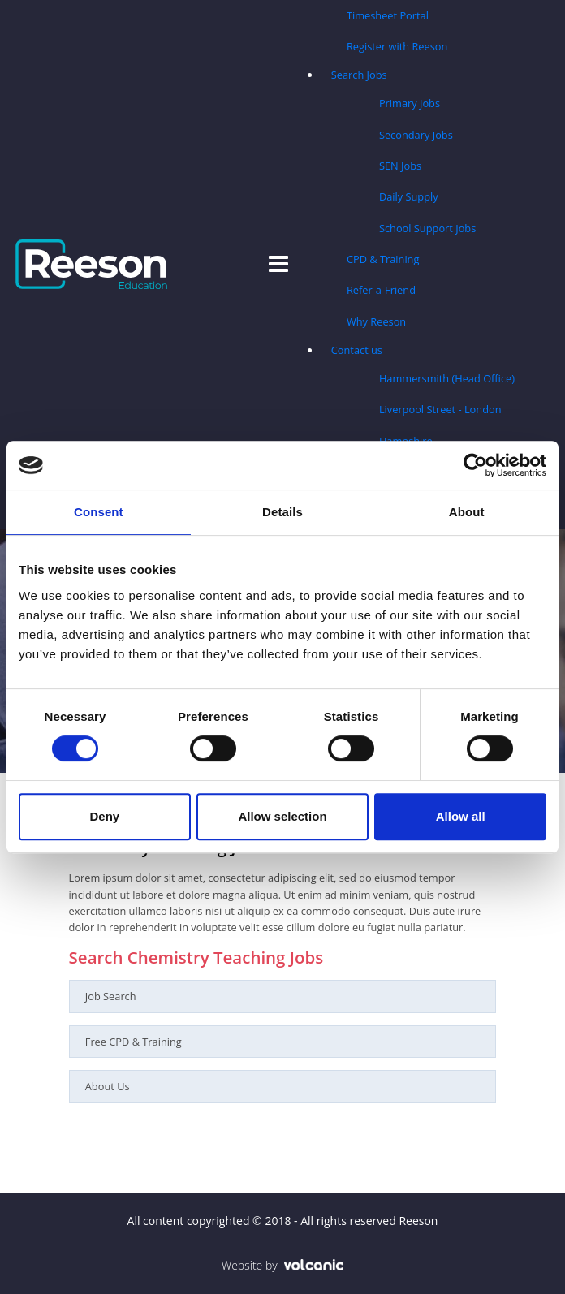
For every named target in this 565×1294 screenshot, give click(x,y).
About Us (107, 1086)
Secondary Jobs (416, 134)
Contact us (356, 350)
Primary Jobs (409, 103)
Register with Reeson (397, 46)
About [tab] (467, 512)
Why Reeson (376, 321)
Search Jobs (359, 74)
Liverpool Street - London (440, 409)
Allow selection (282, 816)
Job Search (110, 996)
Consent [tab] (98, 512)
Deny (104, 816)
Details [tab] (282, 512)
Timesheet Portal (388, 15)
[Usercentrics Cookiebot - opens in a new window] (475, 465)
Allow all (460, 816)
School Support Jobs (427, 228)
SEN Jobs (400, 165)
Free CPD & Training (133, 1041)
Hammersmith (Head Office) (447, 378)
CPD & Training (383, 259)
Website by (283, 1265)
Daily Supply (408, 196)
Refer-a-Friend (381, 290)
